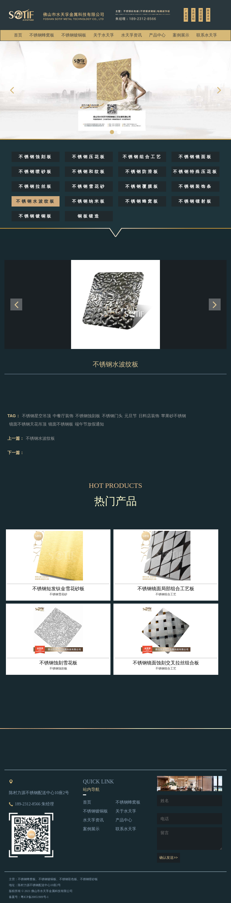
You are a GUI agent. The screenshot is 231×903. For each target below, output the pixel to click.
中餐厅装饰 (63, 416)
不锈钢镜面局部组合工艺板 (165, 588)
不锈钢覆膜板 (142, 186)
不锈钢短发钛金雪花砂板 (58, 588)
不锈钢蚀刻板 (35, 157)
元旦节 (130, 416)
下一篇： (15, 452)
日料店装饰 (149, 416)
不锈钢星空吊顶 (36, 416)
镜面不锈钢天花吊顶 (27, 424)
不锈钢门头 (112, 416)
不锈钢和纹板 (89, 171)
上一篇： (15, 438)
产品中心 (157, 35)
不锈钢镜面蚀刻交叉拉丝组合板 (166, 662)
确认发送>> (168, 858)
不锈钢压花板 (89, 157)
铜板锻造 (89, 216)
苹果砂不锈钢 (173, 416)
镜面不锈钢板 (60, 424)
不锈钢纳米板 (89, 201)
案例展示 (181, 35)
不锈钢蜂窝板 (41, 35)
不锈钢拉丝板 (35, 186)
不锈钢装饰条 (195, 186)
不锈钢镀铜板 (73, 35)
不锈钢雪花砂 (89, 186)
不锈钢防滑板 (142, 171)
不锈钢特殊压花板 (195, 171)
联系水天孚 (206, 35)
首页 (18, 35)
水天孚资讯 (131, 35)
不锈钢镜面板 (195, 157)
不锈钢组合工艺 (142, 157)
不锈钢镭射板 (195, 201)
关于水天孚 (103, 35)
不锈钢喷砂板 (35, 171)
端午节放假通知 (89, 424)
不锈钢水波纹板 (35, 201)
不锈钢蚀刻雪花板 (58, 662)
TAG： (13, 415)
